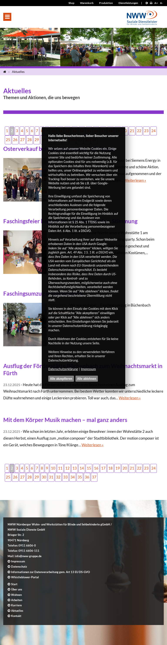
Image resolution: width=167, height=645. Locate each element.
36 (87, 477)
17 (103, 468)
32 (58, 477)
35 (80, 477)
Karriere (16, 605)
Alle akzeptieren (61, 379)
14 (82, 468)
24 (153, 130)
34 (72, 477)
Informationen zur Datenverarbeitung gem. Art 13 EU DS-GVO (50, 572)
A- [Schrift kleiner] (161, 3)
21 (132, 130)
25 (8, 139)
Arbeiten (16, 600)
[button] (7, 17)
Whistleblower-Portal (25, 577)
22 (139, 130)
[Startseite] (5, 71)
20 (125, 468)
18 (110, 468)
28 (29, 139)
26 (15, 139)
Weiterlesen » (135, 180)
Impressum (88, 369)
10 (53, 468)
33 (65, 477)
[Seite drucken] (151, 3)
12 (67, 468)
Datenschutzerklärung (63, 369)
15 (89, 468)
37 (94, 477)
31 (51, 477)
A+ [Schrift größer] (156, 3)
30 (44, 477)
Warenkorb (87, 3)
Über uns (16, 589)
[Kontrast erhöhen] (147, 3)
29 (37, 139)
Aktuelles (18, 71)
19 (117, 468)
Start (14, 584)
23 (146, 130)
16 (96, 468)
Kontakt (16, 616)
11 (60, 468)
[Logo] (142, 16)
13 (74, 468)
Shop (71, 3)
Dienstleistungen (128, 3)
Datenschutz (19, 566)
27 (22, 139)
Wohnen (16, 595)
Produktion (106, 3)
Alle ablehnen (86, 379)
